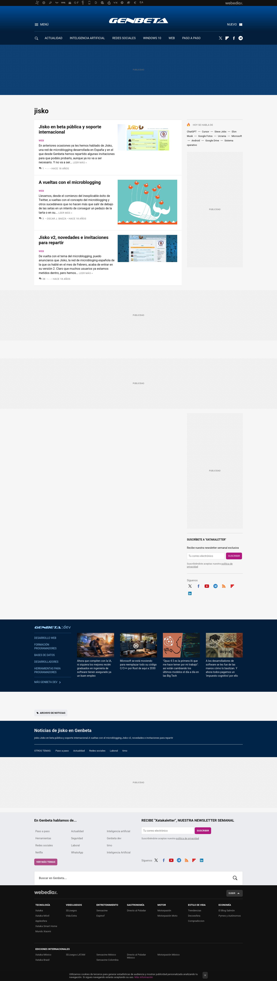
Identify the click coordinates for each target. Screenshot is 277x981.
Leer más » (80, 162)
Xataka (39, 910)
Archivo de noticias (52, 712)
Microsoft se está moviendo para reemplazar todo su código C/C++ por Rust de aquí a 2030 (138, 664)
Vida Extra (71, 915)
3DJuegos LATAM (75, 954)
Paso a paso (62, 750)
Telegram (240, 38)
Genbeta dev (52, 627)
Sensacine (102, 910)
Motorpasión (164, 910)
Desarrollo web (45, 637)
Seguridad (77, 838)
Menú (44, 24)
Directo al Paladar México (136, 956)
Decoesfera (194, 915)
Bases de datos (44, 655)
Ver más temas (45, 861)
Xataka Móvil (42, 915)
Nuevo (232, 24)
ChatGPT (192, 131)
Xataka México (43, 954)
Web (41, 140)
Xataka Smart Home (46, 926)
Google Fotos (205, 136)
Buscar (235, 878)
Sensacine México (106, 954)
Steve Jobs (220, 131)
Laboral (114, 750)
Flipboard (227, 38)
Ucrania (222, 136)
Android (196, 140)
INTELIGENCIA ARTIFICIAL (87, 38)
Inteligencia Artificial (118, 852)
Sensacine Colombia (107, 959)
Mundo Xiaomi (43, 931)
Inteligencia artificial (118, 831)
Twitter (220, 38)
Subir (231, 893)
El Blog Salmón (227, 910)
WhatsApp (77, 852)
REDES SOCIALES (124, 38)
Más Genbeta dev (45, 682)
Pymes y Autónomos (230, 915)
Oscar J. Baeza (56, 218)
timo (124, 750)
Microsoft (237, 136)
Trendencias (194, 910)
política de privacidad (187, 838)
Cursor (205, 131)
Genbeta (139, 20)
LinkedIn (190, 593)
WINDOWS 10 (152, 38)
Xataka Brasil (42, 959)
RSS (224, 586)
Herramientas (43, 838)
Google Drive (212, 140)
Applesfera (41, 921)
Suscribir (234, 555)
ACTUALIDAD (53, 38)
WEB (172, 38)
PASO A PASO (191, 38)
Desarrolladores (46, 661)
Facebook (234, 38)
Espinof (100, 915)
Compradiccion (196, 921)
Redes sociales (97, 750)
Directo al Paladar (136, 910)
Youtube (207, 586)
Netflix (39, 852)
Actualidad (79, 750)
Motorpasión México (168, 954)
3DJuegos (71, 910)
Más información (144, 977)
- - (48, 168)
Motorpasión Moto (167, 915)
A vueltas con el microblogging (70, 182)
